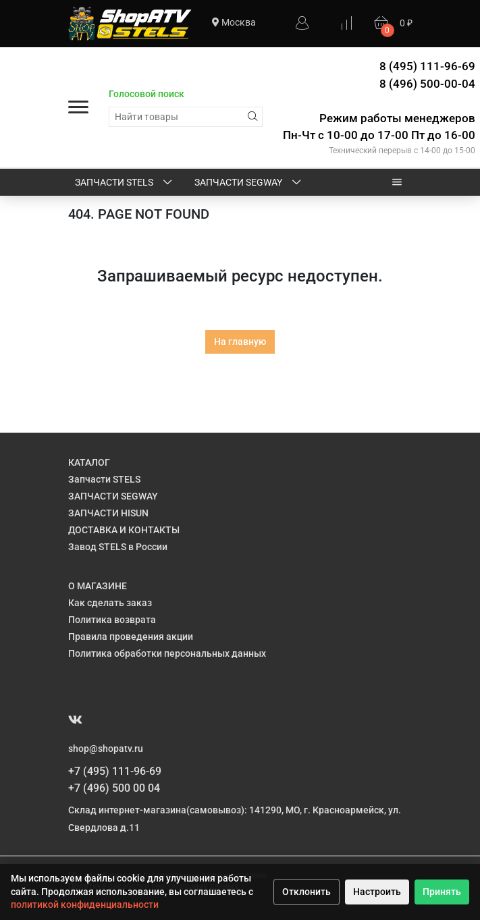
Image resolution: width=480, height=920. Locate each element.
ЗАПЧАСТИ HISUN (108, 513)
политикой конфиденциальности (85, 904)
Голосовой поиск (146, 93)
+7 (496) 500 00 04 (114, 788)
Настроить (377, 891)
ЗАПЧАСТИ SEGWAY (248, 182)
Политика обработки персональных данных (167, 653)
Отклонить (306, 891)
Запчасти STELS (124, 182)
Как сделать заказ (110, 602)
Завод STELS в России (117, 546)
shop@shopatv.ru (105, 748)
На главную (240, 341)
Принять (442, 891)
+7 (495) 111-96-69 (114, 771)
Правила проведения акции (130, 636)
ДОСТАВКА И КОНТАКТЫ (124, 529)
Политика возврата (112, 619)
